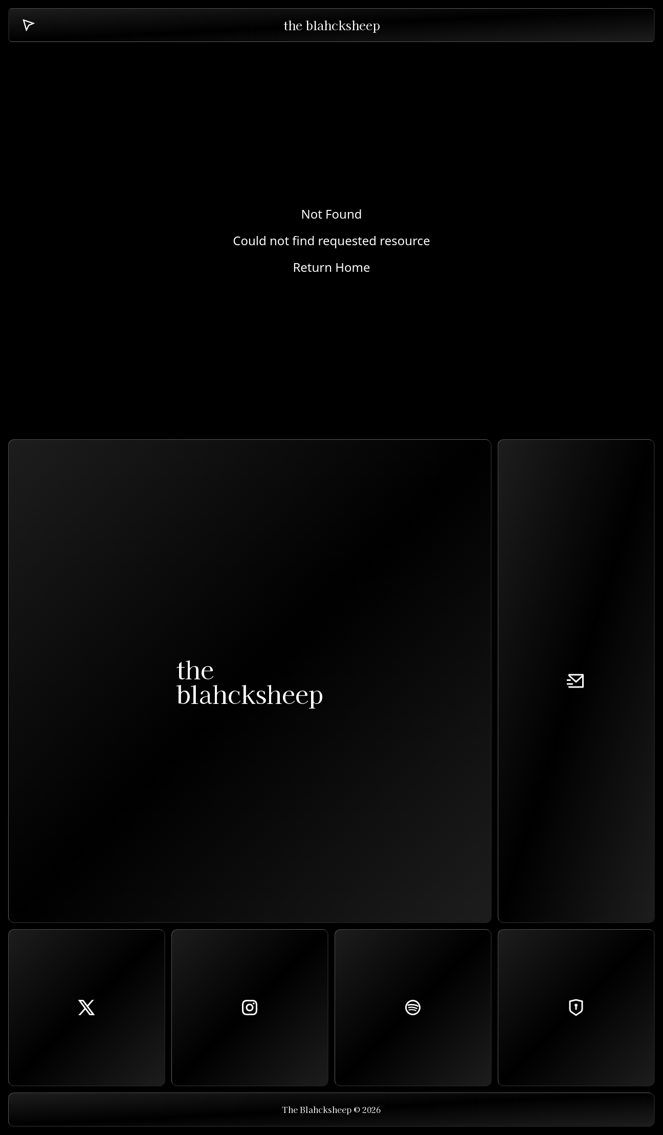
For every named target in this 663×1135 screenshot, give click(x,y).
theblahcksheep (249, 681)
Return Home (331, 267)
